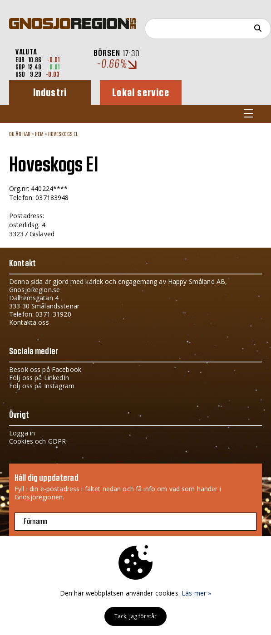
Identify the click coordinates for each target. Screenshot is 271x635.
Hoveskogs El (63, 134)
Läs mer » (196, 593)
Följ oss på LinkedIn (39, 377)
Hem (39, 134)
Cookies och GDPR (37, 441)
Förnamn (35, 521)
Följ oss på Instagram (41, 385)
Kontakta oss (29, 322)
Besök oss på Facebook (45, 369)
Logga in (22, 433)
